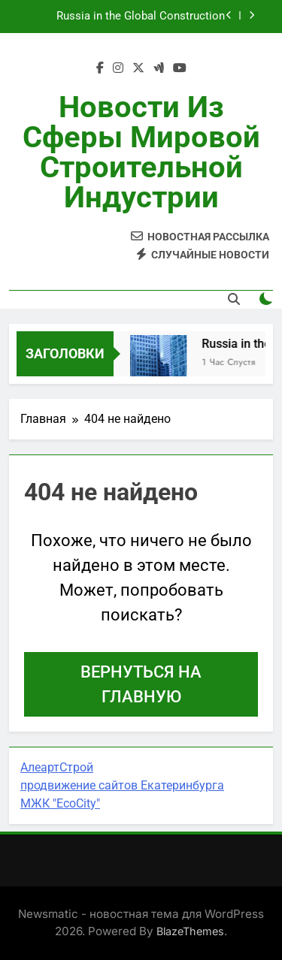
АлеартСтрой (56, 767)
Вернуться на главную (141, 684)
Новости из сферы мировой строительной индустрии (141, 152)
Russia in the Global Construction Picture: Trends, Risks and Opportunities (125, 17)
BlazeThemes (190, 931)
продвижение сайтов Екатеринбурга (122, 785)
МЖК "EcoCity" (60, 803)
